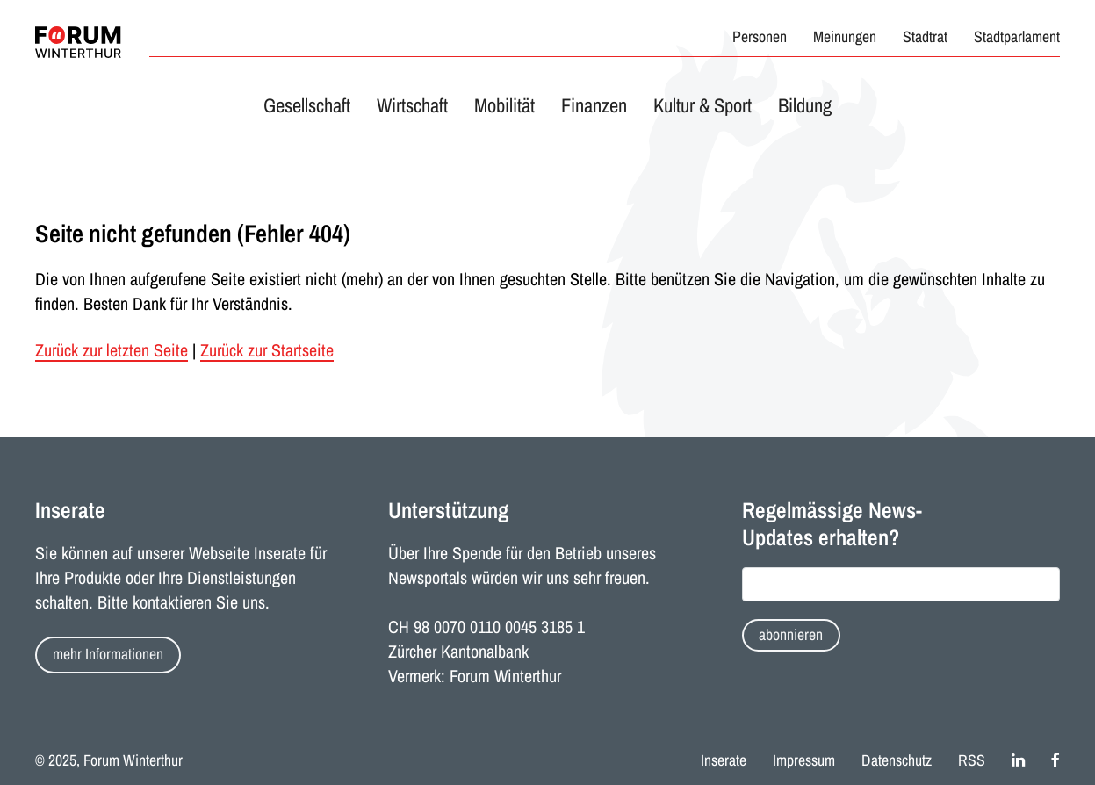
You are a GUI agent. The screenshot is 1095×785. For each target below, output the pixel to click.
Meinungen (844, 36)
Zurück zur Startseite (267, 350)
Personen (759, 36)
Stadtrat (925, 36)
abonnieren (791, 634)
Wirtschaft (412, 105)
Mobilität (504, 105)
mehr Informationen (108, 654)
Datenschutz (896, 760)
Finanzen (594, 105)
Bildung (805, 105)
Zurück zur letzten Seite (111, 350)
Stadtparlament (1017, 36)
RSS (971, 760)
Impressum (804, 760)
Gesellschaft (306, 105)
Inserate (723, 760)
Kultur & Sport (702, 105)
